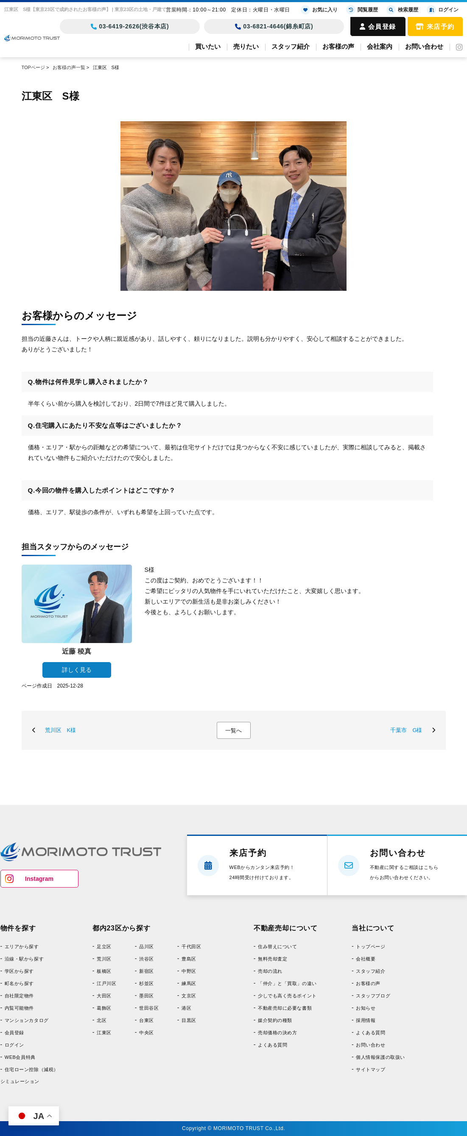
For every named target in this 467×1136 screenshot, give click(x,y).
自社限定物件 (19, 995)
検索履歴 (402, 10)
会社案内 (379, 46)
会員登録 (378, 26)
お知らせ (365, 1008)
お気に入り (319, 10)
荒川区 (104, 958)
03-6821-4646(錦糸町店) (274, 26)
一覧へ (233, 730)
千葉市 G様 (406, 730)
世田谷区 (149, 1008)
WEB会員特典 (20, 1057)
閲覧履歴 (362, 10)
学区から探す (19, 971)
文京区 (189, 995)
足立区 (104, 946)
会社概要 (365, 958)
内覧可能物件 (19, 1008)
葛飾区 (104, 1008)
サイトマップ (370, 1069)
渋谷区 (146, 958)
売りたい (246, 46)
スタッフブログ (373, 995)
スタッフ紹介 (290, 46)
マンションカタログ (27, 1020)
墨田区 (146, 995)
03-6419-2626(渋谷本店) (130, 26)
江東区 (104, 1032)
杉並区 (146, 983)
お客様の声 (338, 46)
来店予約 (435, 26)
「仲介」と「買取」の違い (287, 983)
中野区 (189, 971)
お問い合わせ (424, 46)
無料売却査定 (272, 958)
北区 (101, 1020)
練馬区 (189, 983)
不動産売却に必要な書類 (285, 1008)
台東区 (146, 1020)
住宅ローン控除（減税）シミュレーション (29, 1075)
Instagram (39, 878)
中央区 (146, 1032)
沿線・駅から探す (24, 958)
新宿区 (146, 971)
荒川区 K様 (60, 730)
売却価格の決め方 (277, 1032)
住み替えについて (277, 946)
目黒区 (189, 1020)
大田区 (104, 995)
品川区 (146, 946)
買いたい (208, 46)
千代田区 (191, 946)
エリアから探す (22, 946)
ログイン (14, 1044)
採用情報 (365, 1020)
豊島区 (189, 958)
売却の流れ (270, 971)
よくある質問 (272, 1044)
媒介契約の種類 (275, 1020)
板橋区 (104, 971)
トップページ (370, 946)
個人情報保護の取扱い (380, 1057)
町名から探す (19, 983)
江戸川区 (106, 983)
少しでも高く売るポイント (287, 995)
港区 (186, 1008)
